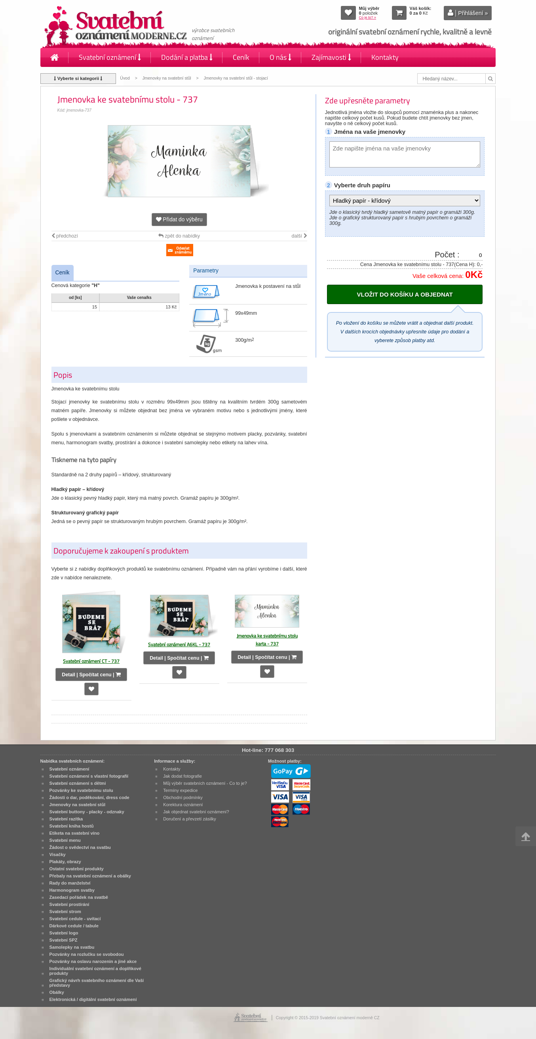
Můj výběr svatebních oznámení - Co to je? (205, 783)
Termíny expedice (180, 790)
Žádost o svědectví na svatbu (80, 847)
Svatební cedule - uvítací (75, 918)
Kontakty (385, 57)
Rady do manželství (70, 883)
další (299, 236)
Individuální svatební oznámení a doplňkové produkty (95, 971)
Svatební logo (63, 933)
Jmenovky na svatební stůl (167, 78)
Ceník (241, 57)
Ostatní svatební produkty (76, 868)
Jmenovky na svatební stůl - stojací (236, 78)
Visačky (57, 854)
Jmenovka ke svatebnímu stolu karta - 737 (267, 639)
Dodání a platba (187, 57)
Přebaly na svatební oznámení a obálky (90, 875)
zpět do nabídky (179, 236)
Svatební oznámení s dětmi (77, 783)
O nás (280, 57)
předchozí (64, 236)
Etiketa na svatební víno (74, 833)
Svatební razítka (66, 818)
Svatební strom (65, 911)
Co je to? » (367, 17)
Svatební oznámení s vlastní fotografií (89, 776)
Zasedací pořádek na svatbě (78, 897)
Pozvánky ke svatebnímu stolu (81, 790)
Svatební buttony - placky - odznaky (86, 811)
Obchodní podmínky (183, 797)
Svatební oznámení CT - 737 (91, 661)
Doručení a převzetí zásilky (189, 818)
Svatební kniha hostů (71, 826)
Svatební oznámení (110, 57)
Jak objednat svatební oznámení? (196, 811)
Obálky (56, 992)
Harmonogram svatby (72, 890)
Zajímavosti (331, 57)
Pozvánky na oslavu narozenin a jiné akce (93, 961)
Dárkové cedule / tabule (74, 925)
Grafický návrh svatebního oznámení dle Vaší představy (96, 983)
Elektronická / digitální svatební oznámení (93, 999)
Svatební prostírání (69, 904)
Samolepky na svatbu (72, 947)
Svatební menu (65, 840)
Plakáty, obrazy (65, 861)
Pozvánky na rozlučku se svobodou (86, 954)
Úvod (124, 78)
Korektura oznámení (183, 804)
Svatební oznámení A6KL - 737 (179, 644)
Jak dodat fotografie (182, 776)
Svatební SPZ (63, 940)
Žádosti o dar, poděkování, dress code (89, 797)
